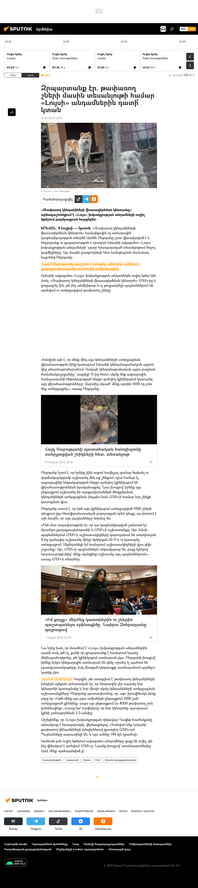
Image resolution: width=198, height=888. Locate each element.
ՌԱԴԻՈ (123, 811)
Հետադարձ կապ (119, 849)
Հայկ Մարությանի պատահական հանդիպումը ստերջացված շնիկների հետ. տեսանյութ (93, 452)
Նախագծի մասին (15, 844)
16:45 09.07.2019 (51, 118)
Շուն (97, 760)
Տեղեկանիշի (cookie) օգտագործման (80, 849)
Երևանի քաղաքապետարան (120, 760)
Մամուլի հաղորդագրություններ (104, 844)
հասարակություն (52, 760)
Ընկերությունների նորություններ (150, 844)
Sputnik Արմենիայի (57, 679)
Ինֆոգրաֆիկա (84, 811)
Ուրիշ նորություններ (65, 58)
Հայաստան (72, 760)
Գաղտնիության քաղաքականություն (27, 849)
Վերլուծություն (59, 811)
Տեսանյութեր (106, 811)
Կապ (75, 844)
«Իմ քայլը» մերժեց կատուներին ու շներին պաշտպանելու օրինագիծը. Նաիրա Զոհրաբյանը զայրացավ (96, 624)
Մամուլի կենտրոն (142, 811)
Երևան (87, 760)
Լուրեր (11, 58)
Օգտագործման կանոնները (50, 844)
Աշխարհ (39, 811)
